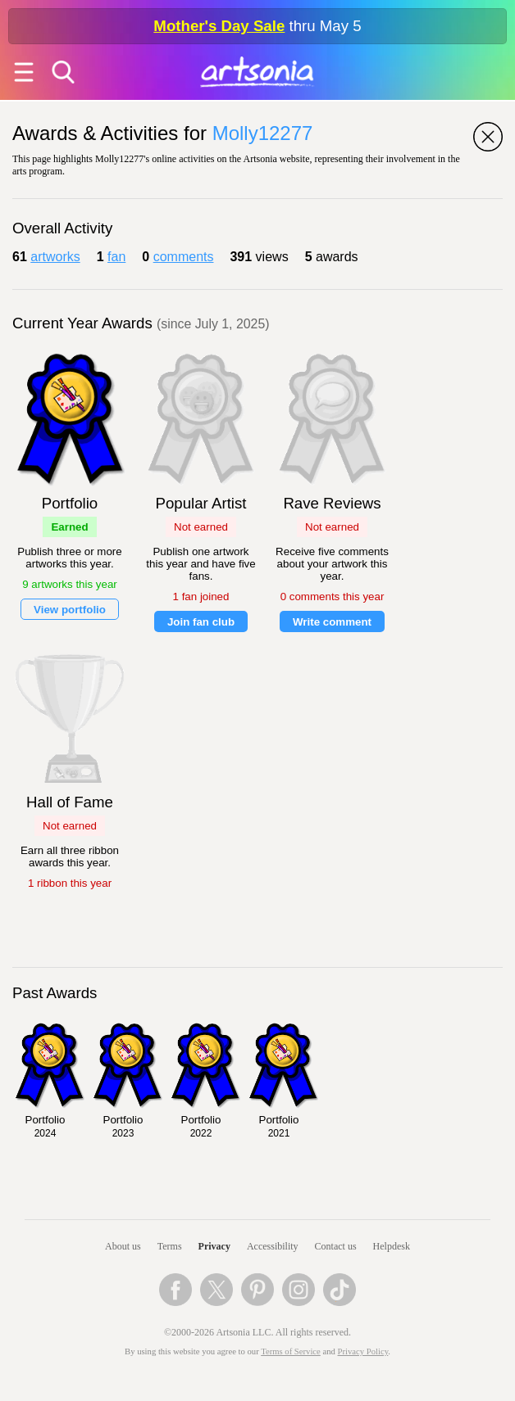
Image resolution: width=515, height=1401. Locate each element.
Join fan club (201, 622)
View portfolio (70, 609)
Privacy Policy (363, 1351)
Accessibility (273, 1246)
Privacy (214, 1246)
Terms (169, 1246)
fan (116, 257)
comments (183, 257)
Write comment (332, 622)
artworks (55, 257)
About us (123, 1246)
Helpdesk (391, 1246)
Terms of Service (291, 1351)
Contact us (336, 1246)
